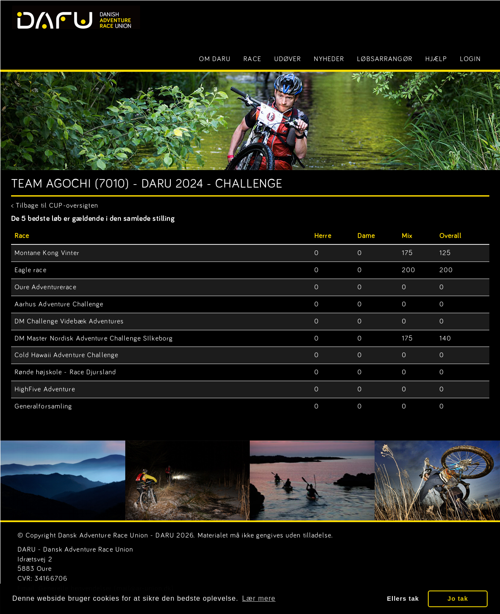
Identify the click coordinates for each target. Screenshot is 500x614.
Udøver (287, 59)
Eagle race (31, 270)
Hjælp (436, 59)
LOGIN (470, 59)
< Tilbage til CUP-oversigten (54, 205)
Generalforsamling (44, 406)
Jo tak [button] (457, 598)
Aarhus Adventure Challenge (59, 304)
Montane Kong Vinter (47, 253)
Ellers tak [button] (403, 598)
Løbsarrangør (384, 59)
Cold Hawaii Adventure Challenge (67, 355)
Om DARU (215, 59)
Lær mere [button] (258, 598)
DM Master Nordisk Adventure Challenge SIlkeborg (94, 338)
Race (252, 59)
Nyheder (329, 59)
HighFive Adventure (45, 389)
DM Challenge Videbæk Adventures (69, 321)
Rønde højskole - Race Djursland (66, 372)
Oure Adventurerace (45, 287)
